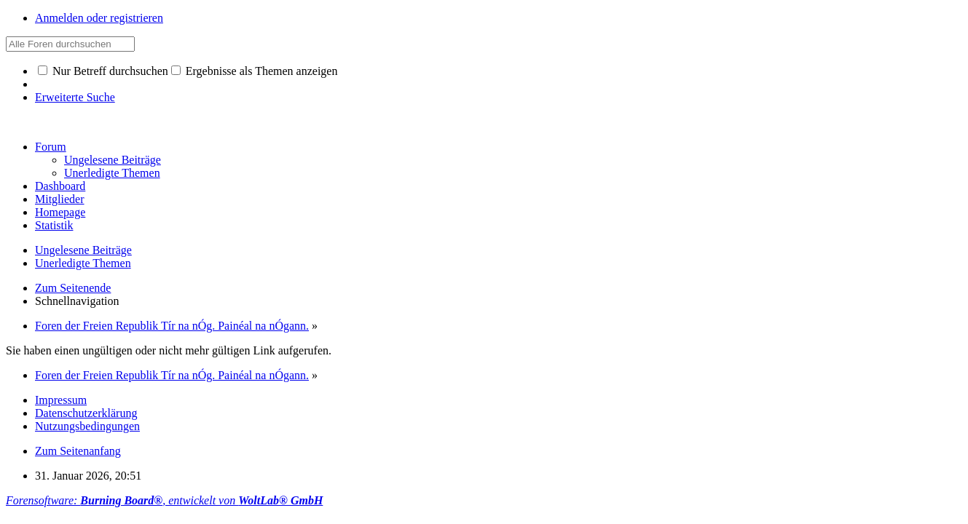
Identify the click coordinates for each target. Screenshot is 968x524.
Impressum (61, 400)
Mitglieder (59, 199)
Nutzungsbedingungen (87, 426)
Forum (50, 146)
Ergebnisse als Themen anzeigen (254, 71)
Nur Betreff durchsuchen (103, 71)
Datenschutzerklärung (86, 413)
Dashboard (60, 186)
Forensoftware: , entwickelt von (164, 500)
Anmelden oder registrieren (99, 18)
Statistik (54, 225)
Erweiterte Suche (75, 97)
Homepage (60, 212)
